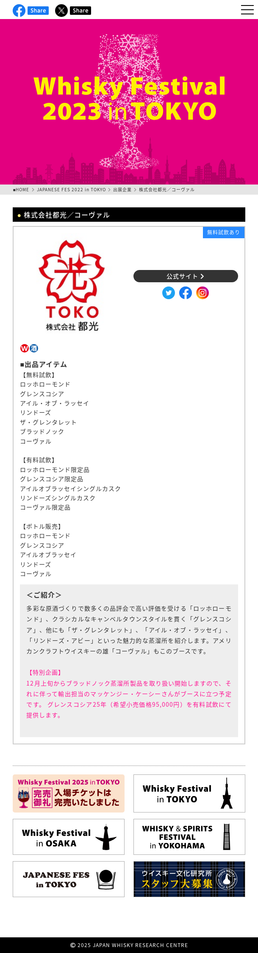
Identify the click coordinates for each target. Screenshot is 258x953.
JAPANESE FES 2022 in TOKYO (71, 189)
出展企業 (122, 189)
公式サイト (185, 276)
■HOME (21, 189)
